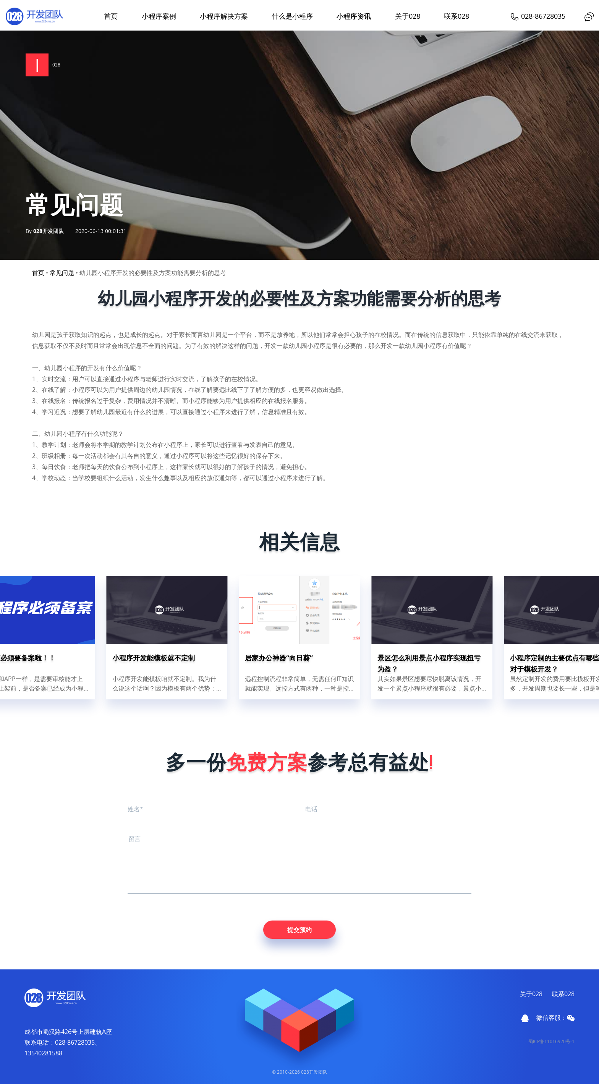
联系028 (456, 16)
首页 (111, 16)
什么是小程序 (292, 16)
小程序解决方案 (224, 16)
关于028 (407, 16)
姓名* (135, 809)
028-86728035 (537, 16)
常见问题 (62, 273)
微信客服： (555, 1017)
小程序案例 (159, 16)
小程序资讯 (354, 16)
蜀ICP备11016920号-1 (551, 1041)
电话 (311, 809)
